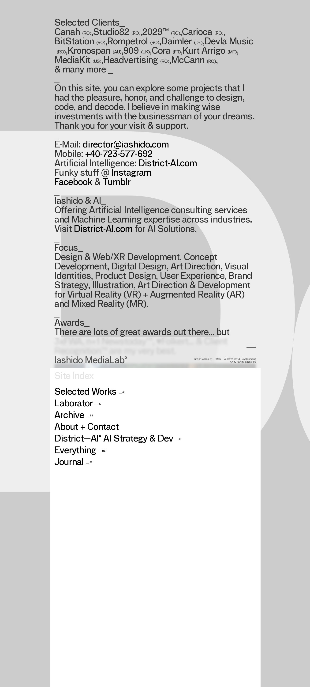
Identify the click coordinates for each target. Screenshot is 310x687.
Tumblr (117, 183)
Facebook (73, 183)
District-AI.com (167, 164)
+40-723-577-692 (119, 154)
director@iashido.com (126, 145)
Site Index (73, 308)
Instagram (131, 173)
